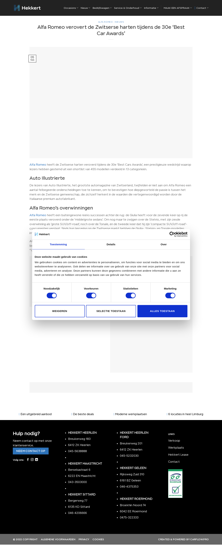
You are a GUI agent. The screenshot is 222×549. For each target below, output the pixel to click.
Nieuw (85, 7)
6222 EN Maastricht (82, 476)
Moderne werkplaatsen (131, 414)
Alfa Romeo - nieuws (111, 22)
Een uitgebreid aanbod (36, 414)
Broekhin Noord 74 (133, 505)
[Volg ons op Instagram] (32, 459)
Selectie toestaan (110, 311)
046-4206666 (77, 513)
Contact (201, 8)
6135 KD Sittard (79, 506)
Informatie (151, 7)
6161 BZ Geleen (130, 480)
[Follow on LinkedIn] (36, 459)
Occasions (71, 7)
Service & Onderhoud (127, 7)
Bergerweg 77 (77, 500)
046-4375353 (129, 486)
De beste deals (83, 414)
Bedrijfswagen (102, 7)
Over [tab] (164, 244)
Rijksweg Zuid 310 (132, 474)
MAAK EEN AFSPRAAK (178, 7)
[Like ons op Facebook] (27, 459)
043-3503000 (77, 482)
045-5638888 (77, 451)
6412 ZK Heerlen (79, 445)
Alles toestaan (162, 311)
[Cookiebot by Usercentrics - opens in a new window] (172, 234)
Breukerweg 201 (131, 443)
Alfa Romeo (37, 164)
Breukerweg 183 (79, 439)
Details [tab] (111, 244)
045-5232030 (129, 455)
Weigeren (59, 311)
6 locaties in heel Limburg (185, 414)
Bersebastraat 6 (79, 469)
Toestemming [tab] (58, 244)
